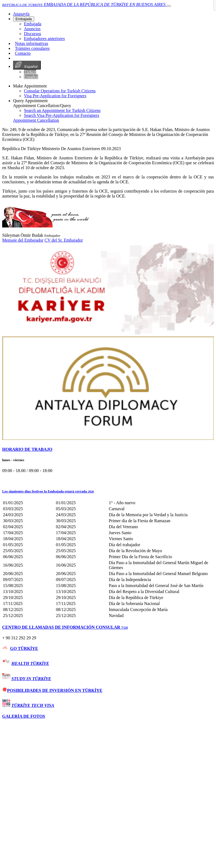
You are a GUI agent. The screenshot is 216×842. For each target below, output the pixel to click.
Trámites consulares (32, 48)
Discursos (32, 33)
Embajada (23, 19)
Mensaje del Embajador (22, 240)
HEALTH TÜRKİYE (30, 663)
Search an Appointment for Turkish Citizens (62, 110)
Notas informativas (31, 43)
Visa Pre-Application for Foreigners (55, 95)
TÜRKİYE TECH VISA (32, 705)
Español (27, 65)
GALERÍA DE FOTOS (23, 716)
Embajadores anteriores (44, 38)
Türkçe (30, 71)
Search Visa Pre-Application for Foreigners (61, 115)
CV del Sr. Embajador (64, 240)
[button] (108, 491)
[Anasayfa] (21, 13)
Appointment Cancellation (36, 120)
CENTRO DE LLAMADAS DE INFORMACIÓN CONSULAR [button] (65, 627)
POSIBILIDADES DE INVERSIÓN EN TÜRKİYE (52, 690)
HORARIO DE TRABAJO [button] (27, 449)
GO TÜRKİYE (24, 648)
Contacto (23, 53)
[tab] (108, 449)
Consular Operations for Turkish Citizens (60, 91)
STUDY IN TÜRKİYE (31, 678)
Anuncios (32, 28)
